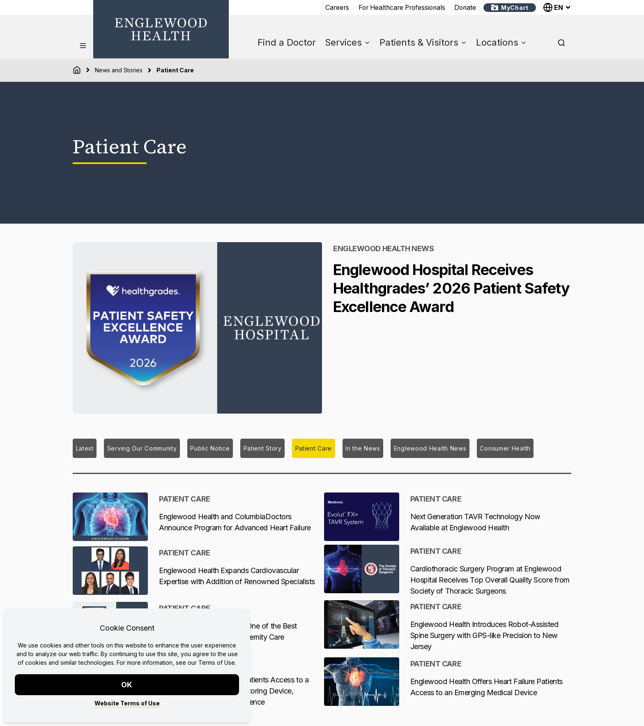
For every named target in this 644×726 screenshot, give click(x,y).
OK (127, 684)
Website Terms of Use (127, 703)
